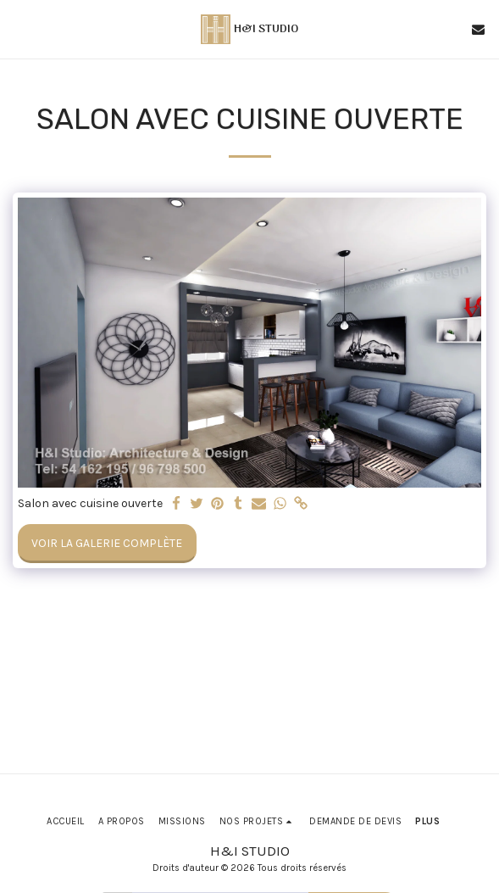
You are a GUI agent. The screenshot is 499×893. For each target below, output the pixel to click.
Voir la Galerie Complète (106, 543)
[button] (18, 28)
